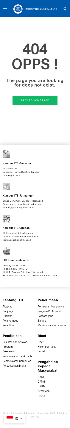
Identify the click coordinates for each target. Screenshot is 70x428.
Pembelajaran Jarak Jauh (17, 356)
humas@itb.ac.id (12, 175)
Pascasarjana (45, 315)
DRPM (41, 381)
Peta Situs (8, 325)
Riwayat (7, 306)
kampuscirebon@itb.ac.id (17, 240)
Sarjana (42, 320)
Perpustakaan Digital (15, 365)
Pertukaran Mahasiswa (51, 306)
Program (8, 346)
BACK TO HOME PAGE (35, 100)
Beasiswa (8, 351)
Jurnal (41, 351)
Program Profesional (49, 311)
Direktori (8, 315)
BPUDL (42, 395)
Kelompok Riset (47, 346)
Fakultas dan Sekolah (15, 342)
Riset (40, 342)
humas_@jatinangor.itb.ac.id (18, 207)
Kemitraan (44, 391)
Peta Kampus (10, 320)
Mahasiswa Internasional (52, 325)
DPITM (42, 386)
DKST (41, 376)
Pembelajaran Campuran (17, 360)
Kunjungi (8, 311)
